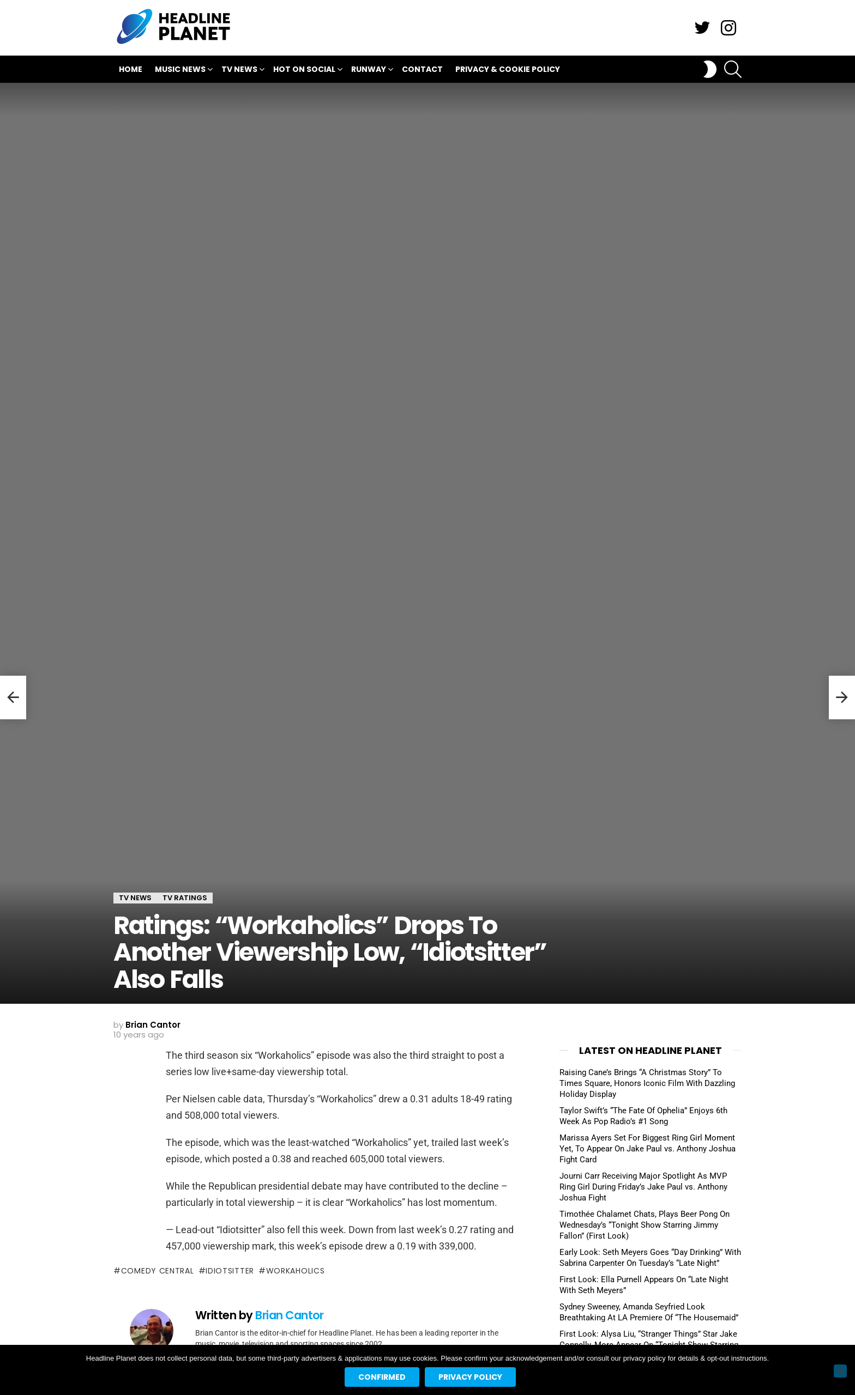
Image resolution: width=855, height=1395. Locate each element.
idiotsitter (230, 1270)
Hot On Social (304, 70)
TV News (239, 70)
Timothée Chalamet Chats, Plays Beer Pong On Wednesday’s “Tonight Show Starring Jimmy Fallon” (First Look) (644, 1225)
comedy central (157, 1270)
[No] (840, 1371)
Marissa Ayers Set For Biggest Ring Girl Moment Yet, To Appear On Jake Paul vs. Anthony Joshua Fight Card (647, 1148)
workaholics (295, 1270)
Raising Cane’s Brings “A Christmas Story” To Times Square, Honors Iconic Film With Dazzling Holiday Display (647, 1083)
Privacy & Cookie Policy (507, 69)
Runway (368, 70)
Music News (180, 70)
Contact (422, 69)
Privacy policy (470, 1377)
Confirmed (382, 1377)
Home (130, 69)
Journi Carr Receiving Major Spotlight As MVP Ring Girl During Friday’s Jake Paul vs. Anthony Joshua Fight (643, 1187)
